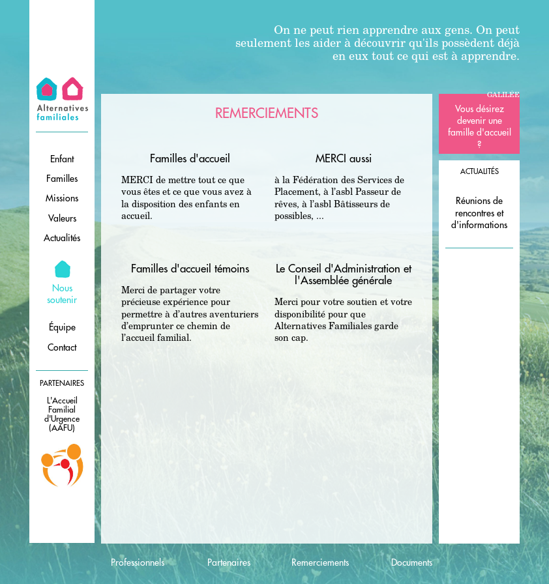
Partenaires (228, 562)
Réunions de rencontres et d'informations (479, 212)
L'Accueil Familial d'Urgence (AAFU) (62, 414)
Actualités (62, 237)
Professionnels (137, 562)
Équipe (62, 327)
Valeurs (62, 218)
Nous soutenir (62, 294)
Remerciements (320, 562)
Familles (62, 178)
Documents (411, 562)
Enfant (62, 159)
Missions (62, 198)
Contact (62, 347)
